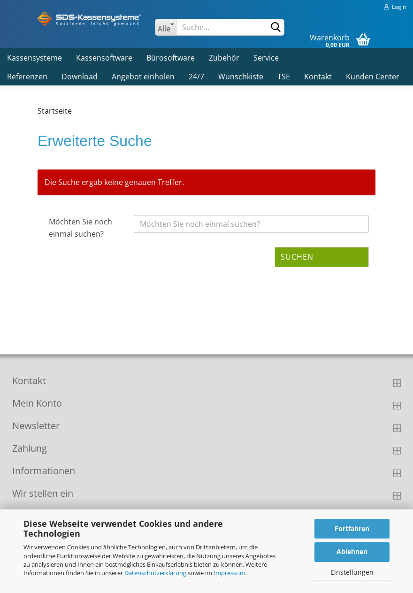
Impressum (229, 573)
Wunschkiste (240, 76)
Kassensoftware (104, 58)
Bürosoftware (170, 58)
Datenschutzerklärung (155, 573)
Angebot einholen (143, 76)
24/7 (196, 76)
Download (79, 76)
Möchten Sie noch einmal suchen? (80, 227)
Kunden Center (372, 76)
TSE (283, 76)
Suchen (297, 257)
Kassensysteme (34, 58)
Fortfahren (352, 528)
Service (266, 58)
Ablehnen (352, 551)
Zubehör (224, 58)
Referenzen (27, 76)
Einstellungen (352, 572)
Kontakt (318, 76)
